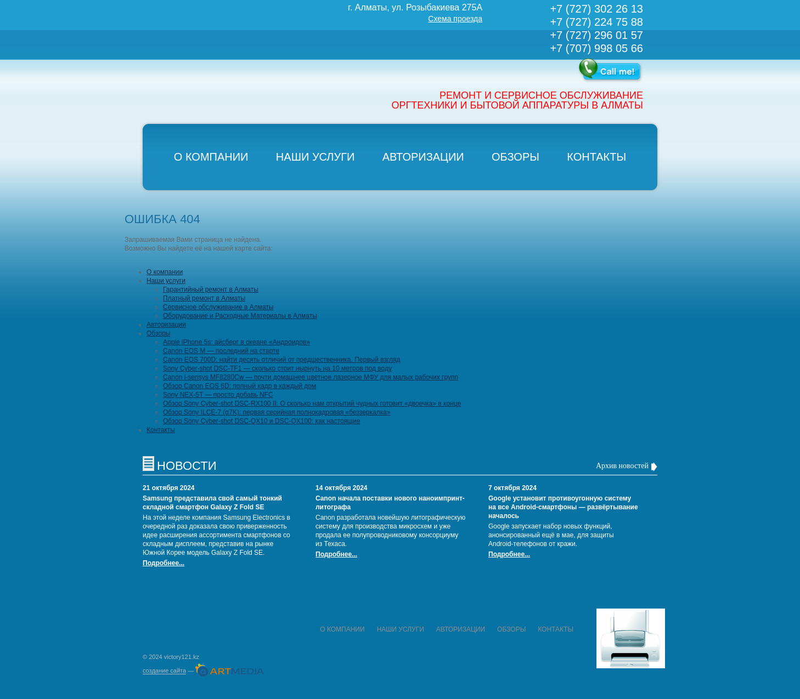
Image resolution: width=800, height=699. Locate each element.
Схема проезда (455, 18)
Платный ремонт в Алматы (204, 298)
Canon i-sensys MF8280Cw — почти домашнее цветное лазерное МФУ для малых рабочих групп (310, 377)
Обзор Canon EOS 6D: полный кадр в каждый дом (239, 386)
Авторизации (423, 157)
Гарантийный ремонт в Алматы (210, 289)
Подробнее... (163, 563)
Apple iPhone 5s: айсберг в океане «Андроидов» (236, 342)
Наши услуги (315, 157)
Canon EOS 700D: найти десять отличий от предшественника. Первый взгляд (282, 359)
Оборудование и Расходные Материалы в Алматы (240, 316)
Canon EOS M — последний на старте (221, 351)
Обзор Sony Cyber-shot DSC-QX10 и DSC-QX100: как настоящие (261, 421)
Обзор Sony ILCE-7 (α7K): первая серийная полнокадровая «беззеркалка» (277, 412)
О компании (211, 157)
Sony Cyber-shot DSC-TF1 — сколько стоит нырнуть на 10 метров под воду (277, 368)
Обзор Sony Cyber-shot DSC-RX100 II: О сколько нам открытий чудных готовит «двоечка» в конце (312, 403)
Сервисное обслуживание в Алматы (218, 307)
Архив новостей (622, 466)
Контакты (596, 157)
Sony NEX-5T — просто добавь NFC (218, 395)
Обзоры (515, 157)
